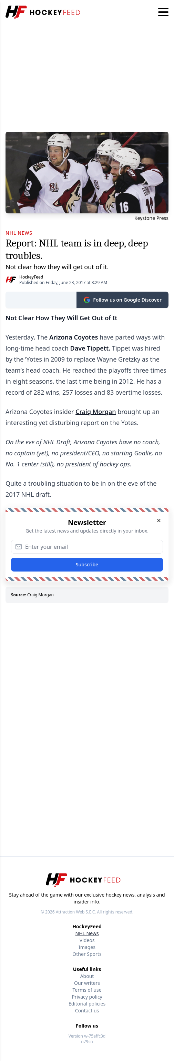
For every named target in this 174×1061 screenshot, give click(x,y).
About (87, 976)
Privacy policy (87, 996)
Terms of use (86, 990)
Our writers (87, 983)
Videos (87, 940)
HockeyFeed (31, 277)
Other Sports (86, 954)
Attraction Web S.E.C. (76, 912)
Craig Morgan (95, 411)
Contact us (87, 1010)
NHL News (87, 933)
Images (87, 947)
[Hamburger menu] (163, 12)
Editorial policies (87, 1003)
